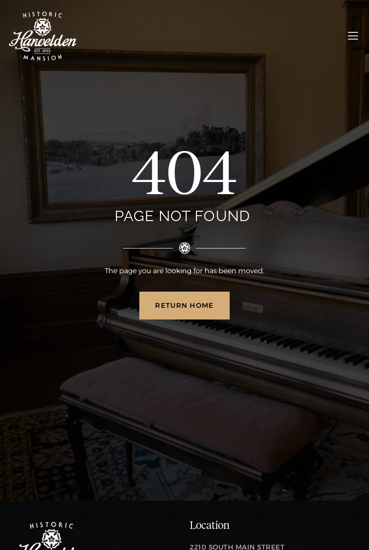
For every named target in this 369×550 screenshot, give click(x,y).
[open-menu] (353, 36)
